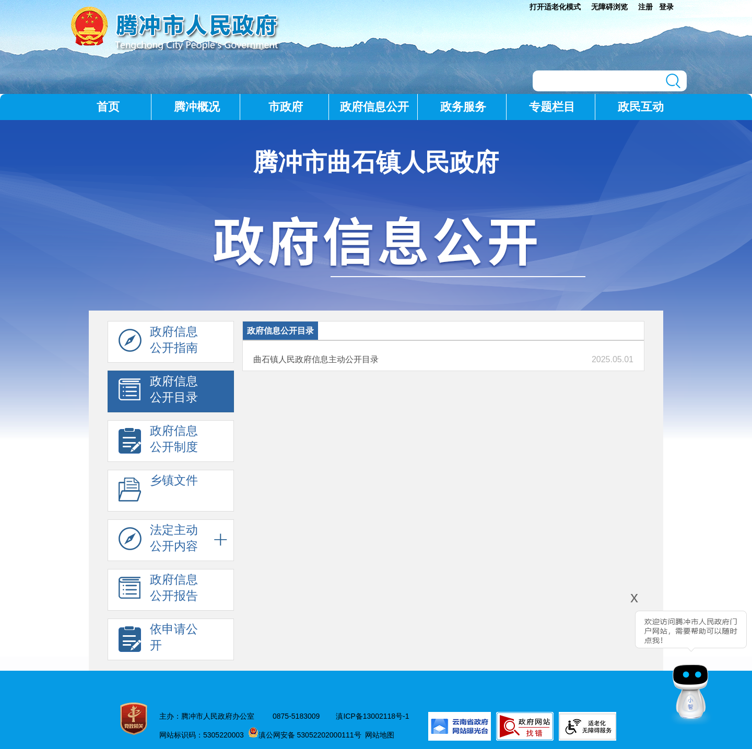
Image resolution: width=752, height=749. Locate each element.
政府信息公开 (374, 106)
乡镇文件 (158, 491)
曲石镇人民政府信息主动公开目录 (316, 359)
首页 (108, 106)
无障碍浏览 (609, 7)
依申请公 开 (158, 640)
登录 (666, 7)
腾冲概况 (197, 106)
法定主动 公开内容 (158, 540)
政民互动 (641, 106)
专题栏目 (552, 106)
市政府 (285, 106)
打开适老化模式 (555, 7)
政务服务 (463, 106)
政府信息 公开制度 (158, 441)
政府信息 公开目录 (158, 392)
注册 (645, 7)
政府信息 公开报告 (158, 590)
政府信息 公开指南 (158, 342)
